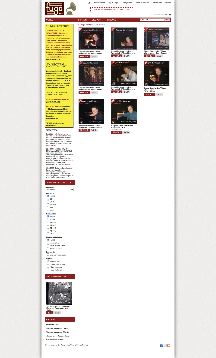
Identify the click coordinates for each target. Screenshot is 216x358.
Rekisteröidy (157, 3)
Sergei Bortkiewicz (87, 25)
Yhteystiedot (127, 3)
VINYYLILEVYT (52, 107)
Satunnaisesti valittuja (54, 340)
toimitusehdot (64, 164)
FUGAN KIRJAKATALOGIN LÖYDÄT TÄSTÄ (111, 10)
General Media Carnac (79, 345)
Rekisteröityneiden (61, 134)
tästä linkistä (51, 145)
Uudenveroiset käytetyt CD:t (57, 99)
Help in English (113, 3)
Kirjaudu (168, 3)
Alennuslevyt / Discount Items (57, 336)
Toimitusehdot (99, 3)
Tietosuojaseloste (142, 3)
